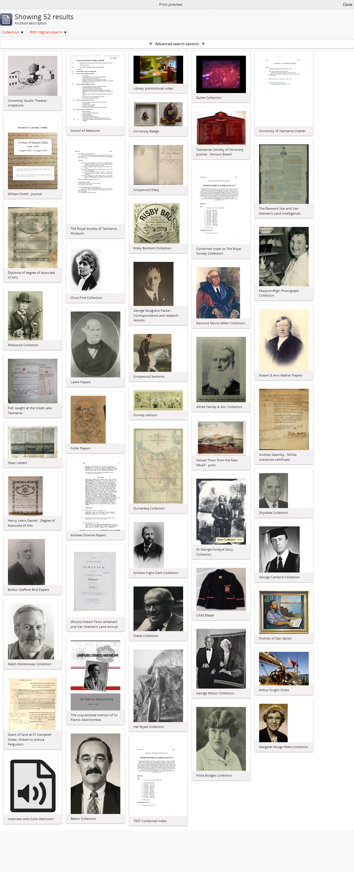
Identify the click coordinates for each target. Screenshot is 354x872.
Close (347, 4)
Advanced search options (177, 43)
